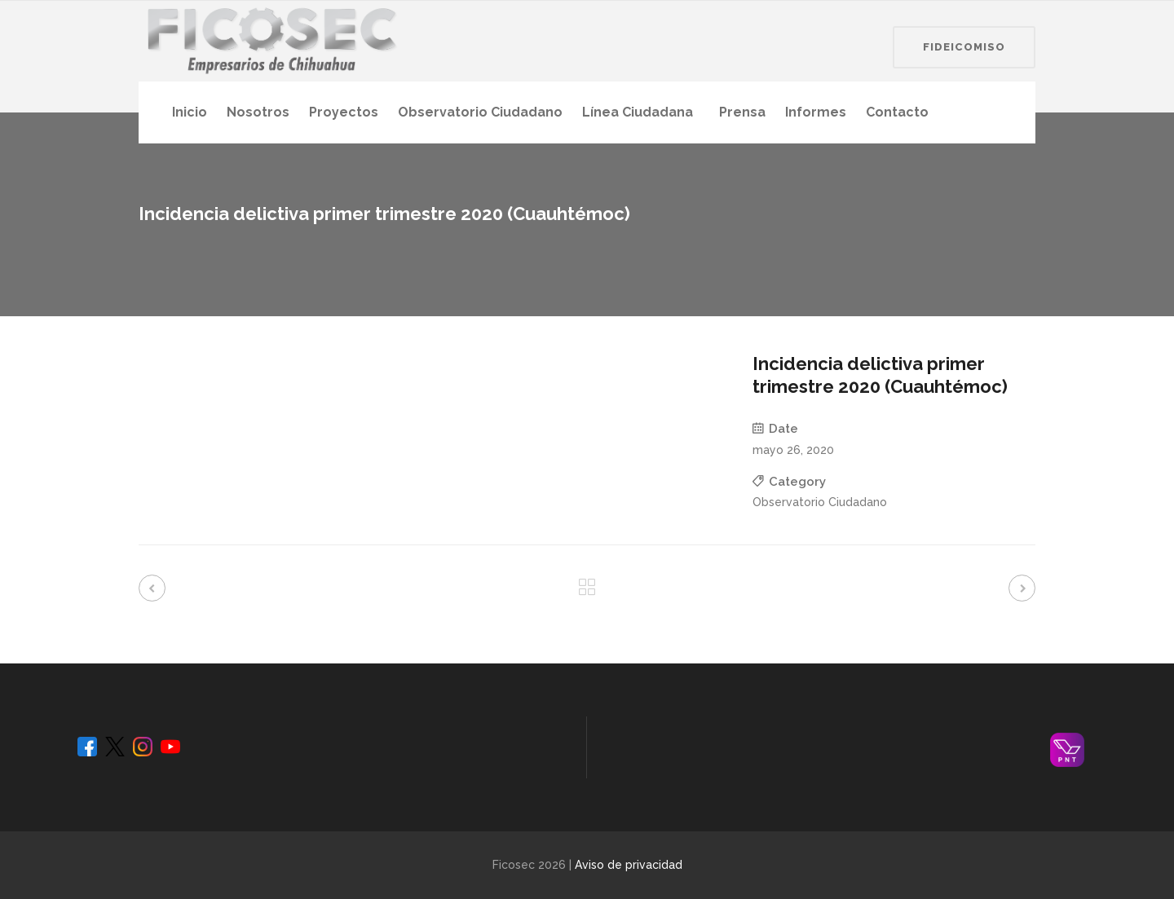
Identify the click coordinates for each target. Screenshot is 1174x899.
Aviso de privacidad (628, 864)
